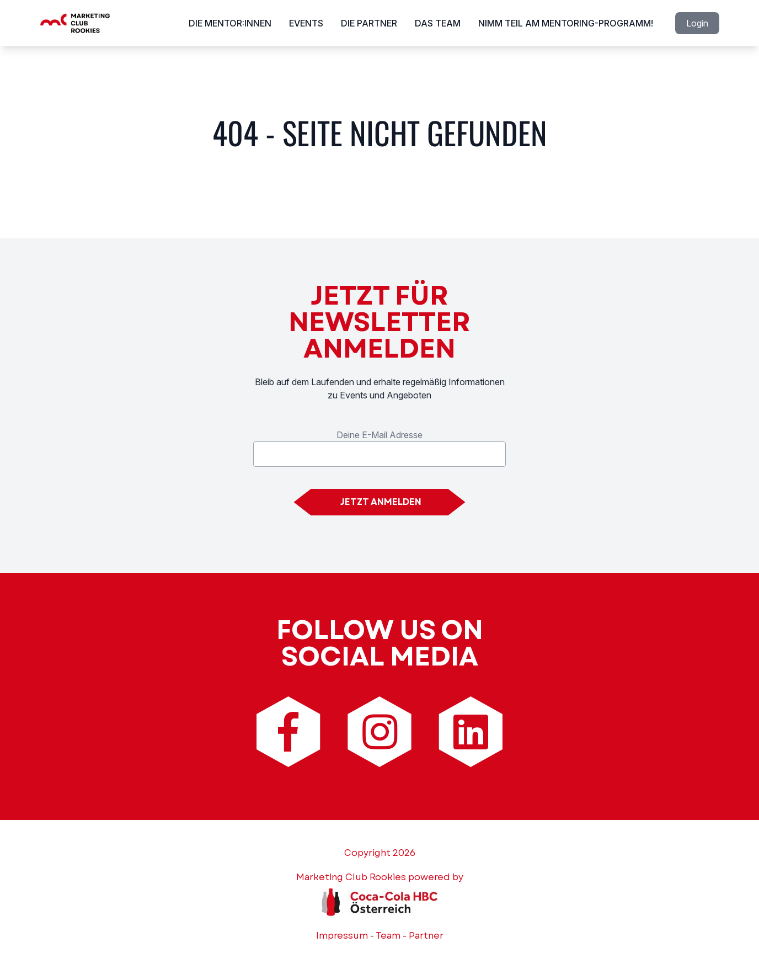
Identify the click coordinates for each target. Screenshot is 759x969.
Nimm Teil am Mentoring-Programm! (565, 23)
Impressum (342, 935)
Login (697, 23)
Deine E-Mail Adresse (379, 434)
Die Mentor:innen (230, 23)
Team (388, 935)
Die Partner (369, 23)
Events (306, 23)
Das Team (438, 23)
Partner (426, 935)
